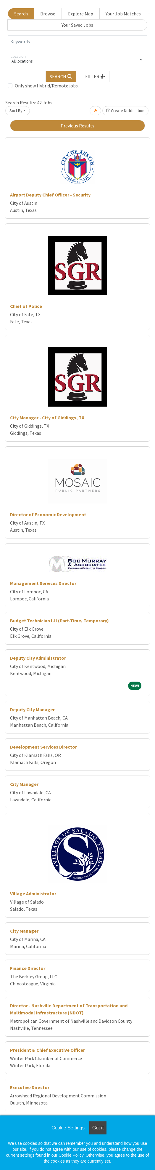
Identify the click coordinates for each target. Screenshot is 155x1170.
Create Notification (125, 110)
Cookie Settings (68, 1127)
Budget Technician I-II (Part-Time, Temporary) (59, 621)
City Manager (24, 784)
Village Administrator (33, 893)
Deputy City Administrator (38, 658)
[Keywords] (77, 41)
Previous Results (77, 126)
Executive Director (29, 1087)
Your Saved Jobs (77, 25)
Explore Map (80, 14)
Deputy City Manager (32, 709)
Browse (47, 14)
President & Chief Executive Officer (47, 1050)
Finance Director (27, 968)
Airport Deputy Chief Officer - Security (50, 195)
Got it (98, 1127)
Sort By (15, 110)
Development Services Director (43, 747)
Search (21, 14)
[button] (95, 76)
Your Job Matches (123, 14)
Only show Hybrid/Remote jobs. (47, 86)
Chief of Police (26, 306)
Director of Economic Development (48, 514)
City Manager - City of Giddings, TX (47, 418)
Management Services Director (43, 583)
